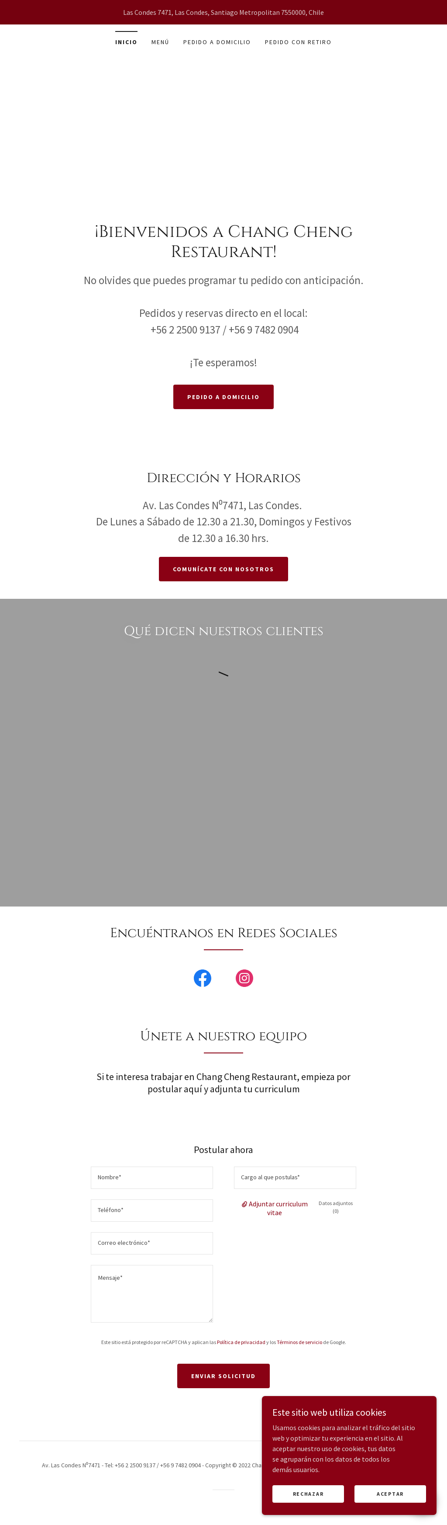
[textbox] (152, 1178)
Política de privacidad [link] (241, 1342)
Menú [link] (160, 42)
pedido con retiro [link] (298, 42)
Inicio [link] (126, 42)
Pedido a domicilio (223, 397)
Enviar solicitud (223, 1376)
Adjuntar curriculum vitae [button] (278, 1208)
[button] (245, 1203)
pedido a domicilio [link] (217, 42)
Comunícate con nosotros (223, 569)
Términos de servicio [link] (299, 1342)
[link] (203, 980)
